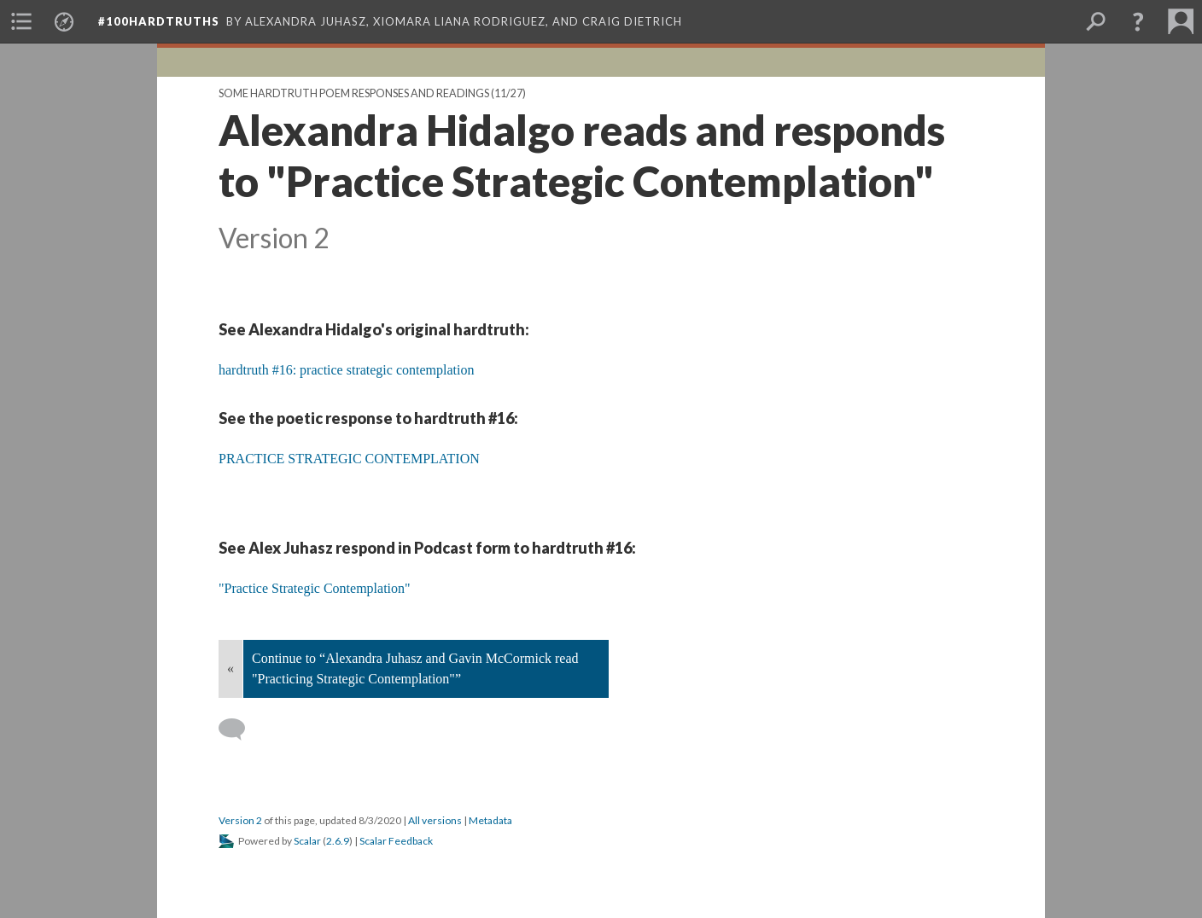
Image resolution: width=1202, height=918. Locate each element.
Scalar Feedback (396, 840)
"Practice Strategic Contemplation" (315, 588)
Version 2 (240, 820)
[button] (1138, 21)
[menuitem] (21, 21)
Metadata (490, 820)
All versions (435, 820)
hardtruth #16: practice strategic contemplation (346, 370)
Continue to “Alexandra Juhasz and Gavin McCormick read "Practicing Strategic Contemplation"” (415, 668)
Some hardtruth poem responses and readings (354, 93)
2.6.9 (337, 840)
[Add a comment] (239, 729)
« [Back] (230, 668)
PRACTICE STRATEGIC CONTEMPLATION (349, 458)
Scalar (307, 840)
